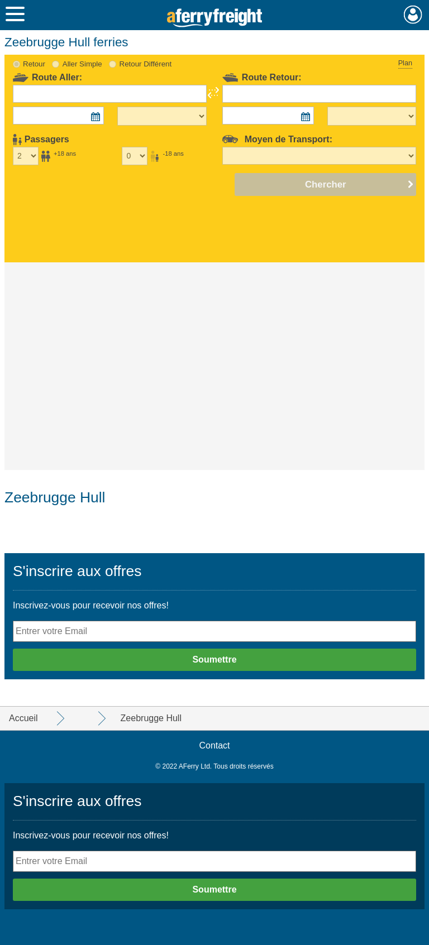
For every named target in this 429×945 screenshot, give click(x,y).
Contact (214, 745)
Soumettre (214, 659)
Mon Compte (413, 14)
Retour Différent (146, 64)
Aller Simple (82, 64)
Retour (34, 64)
